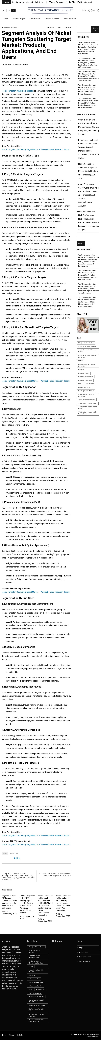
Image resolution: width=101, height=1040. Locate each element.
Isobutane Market (83, 373)
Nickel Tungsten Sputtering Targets (17, 91)
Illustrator (20, 1035)
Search (95, 29)
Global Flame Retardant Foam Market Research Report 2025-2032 (55, 874)
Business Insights (19, 19)
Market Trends (35, 19)
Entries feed (83, 952)
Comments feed (85, 957)
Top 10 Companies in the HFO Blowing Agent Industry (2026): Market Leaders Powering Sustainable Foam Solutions (27, 904)
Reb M (80, 383)
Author (5, 853)
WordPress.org (84, 961)
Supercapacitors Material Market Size (86, 395)
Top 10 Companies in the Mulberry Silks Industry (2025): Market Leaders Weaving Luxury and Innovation (63, 902)
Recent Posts (14, 853)
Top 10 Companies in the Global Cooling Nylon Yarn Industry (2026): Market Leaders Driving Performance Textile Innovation (88, 76)
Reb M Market (90, 383)
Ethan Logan (83, 140)
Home (6, 19)
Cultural (11, 1035)
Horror (4, 1035)
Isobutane (81, 369)
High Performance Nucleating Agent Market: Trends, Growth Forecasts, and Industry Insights (88, 222)
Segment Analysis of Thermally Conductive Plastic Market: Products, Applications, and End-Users (9, 901)
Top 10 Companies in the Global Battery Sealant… (75, 2)
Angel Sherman (85, 184)
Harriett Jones (84, 164)
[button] (3, 10)
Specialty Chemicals (52, 19)
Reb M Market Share (84, 387)
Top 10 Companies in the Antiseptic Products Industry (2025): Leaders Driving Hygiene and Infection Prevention (18, 876)
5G (79, 343)
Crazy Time (83, 120)
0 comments (67, 27)
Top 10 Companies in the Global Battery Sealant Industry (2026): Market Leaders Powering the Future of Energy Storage (88, 62)
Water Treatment (70, 19)
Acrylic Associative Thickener (87, 346)
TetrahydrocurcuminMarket (86, 399)
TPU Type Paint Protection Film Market (87, 407)
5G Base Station (89, 343)
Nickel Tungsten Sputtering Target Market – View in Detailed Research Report (35, 149)
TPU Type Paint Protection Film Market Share (87, 413)
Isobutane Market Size (85, 380)
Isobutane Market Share (85, 377)
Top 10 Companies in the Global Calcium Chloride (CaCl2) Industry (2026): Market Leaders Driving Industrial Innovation (87, 89)
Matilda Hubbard (85, 211)
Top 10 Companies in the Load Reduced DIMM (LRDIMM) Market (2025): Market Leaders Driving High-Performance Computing (45, 905)
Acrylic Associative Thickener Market (87, 351)
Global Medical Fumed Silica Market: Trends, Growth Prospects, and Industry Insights (88, 127)
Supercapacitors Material (86, 391)
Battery (80, 361)
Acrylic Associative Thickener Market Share (87, 356)
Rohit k (17, 858)
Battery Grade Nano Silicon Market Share (86, 365)
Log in (81, 948)
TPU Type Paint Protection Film (87, 403)
